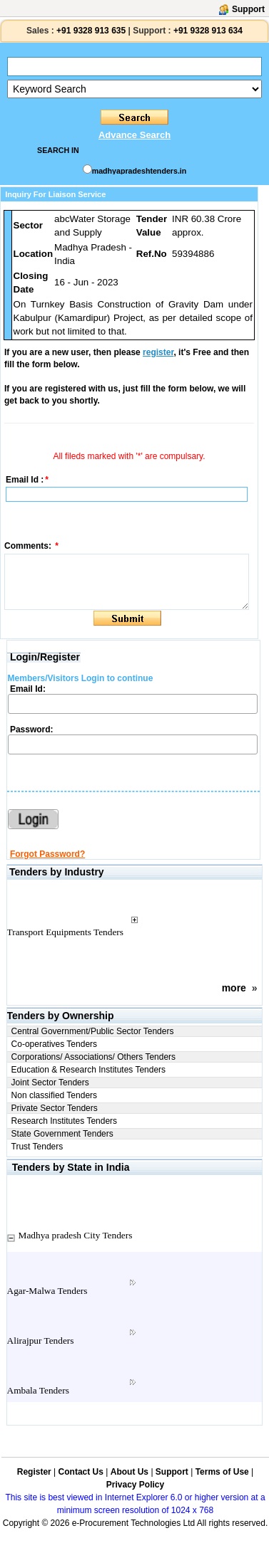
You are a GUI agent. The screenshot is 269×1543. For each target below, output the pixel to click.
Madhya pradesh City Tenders (76, 1235)
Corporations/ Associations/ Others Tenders (93, 1057)
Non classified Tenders (54, 1095)
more (234, 988)
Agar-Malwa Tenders (47, 1290)
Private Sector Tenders (54, 1108)
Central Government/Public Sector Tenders (92, 1031)
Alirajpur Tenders (40, 1340)
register (158, 352)
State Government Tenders (62, 1134)
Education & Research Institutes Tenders (88, 1070)
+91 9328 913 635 (90, 31)
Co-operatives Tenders (54, 1044)
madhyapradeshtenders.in (139, 171)
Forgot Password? (47, 854)
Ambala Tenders (38, 1390)
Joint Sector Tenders (50, 1083)
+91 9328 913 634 (208, 31)
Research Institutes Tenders (64, 1121)
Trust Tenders (37, 1147)
